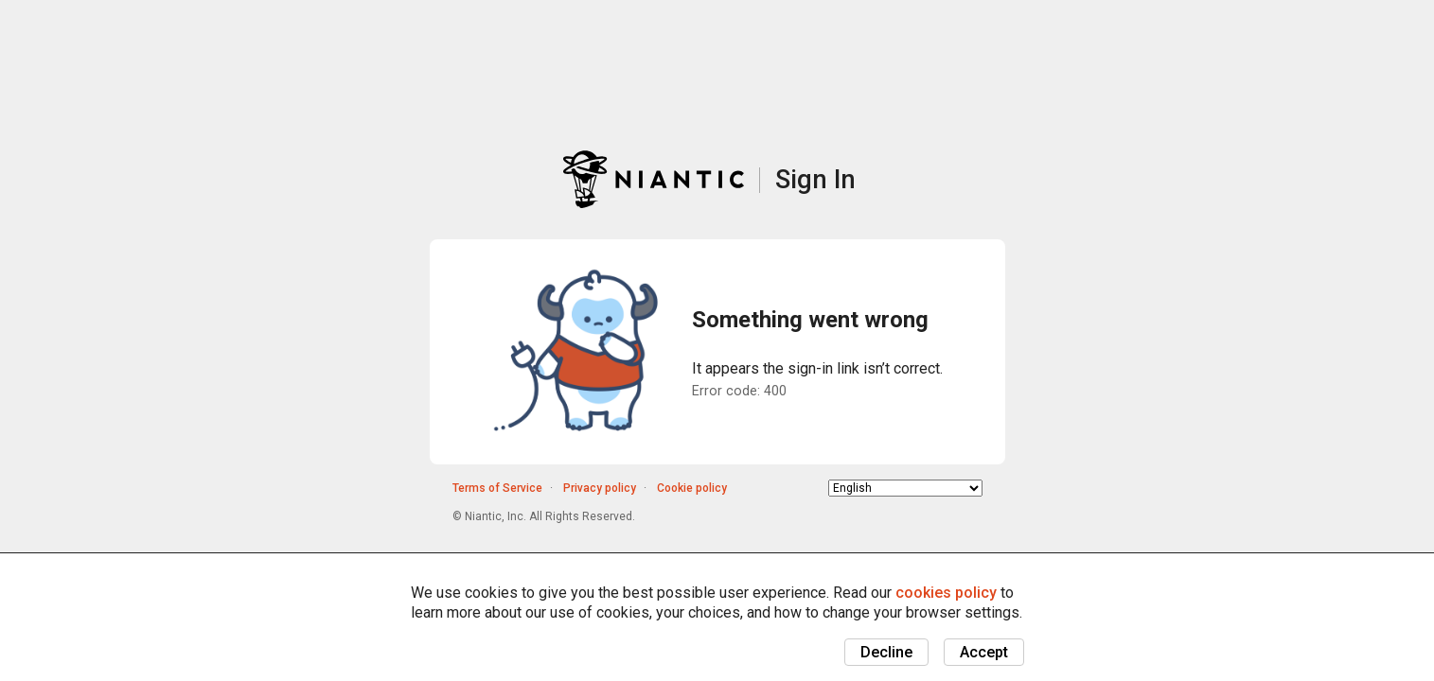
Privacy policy (599, 488)
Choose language (828, 487)
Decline (886, 652)
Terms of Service (497, 488)
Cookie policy (692, 488)
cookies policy (946, 593)
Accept (984, 652)
